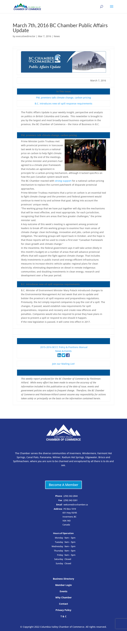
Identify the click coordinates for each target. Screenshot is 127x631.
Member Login (63, 585)
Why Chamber (63, 597)
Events (63, 591)
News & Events (63, 351)
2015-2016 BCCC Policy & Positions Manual (63, 347)
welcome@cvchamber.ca (76, 504)
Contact (63, 603)
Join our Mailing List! (63, 363)
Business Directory (63, 578)
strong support (63, 180)
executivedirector (25, 36)
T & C (63, 616)
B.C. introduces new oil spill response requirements (63, 103)
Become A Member (63, 484)
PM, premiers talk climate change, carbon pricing (63, 97)
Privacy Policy (63, 610)
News (57, 36)
